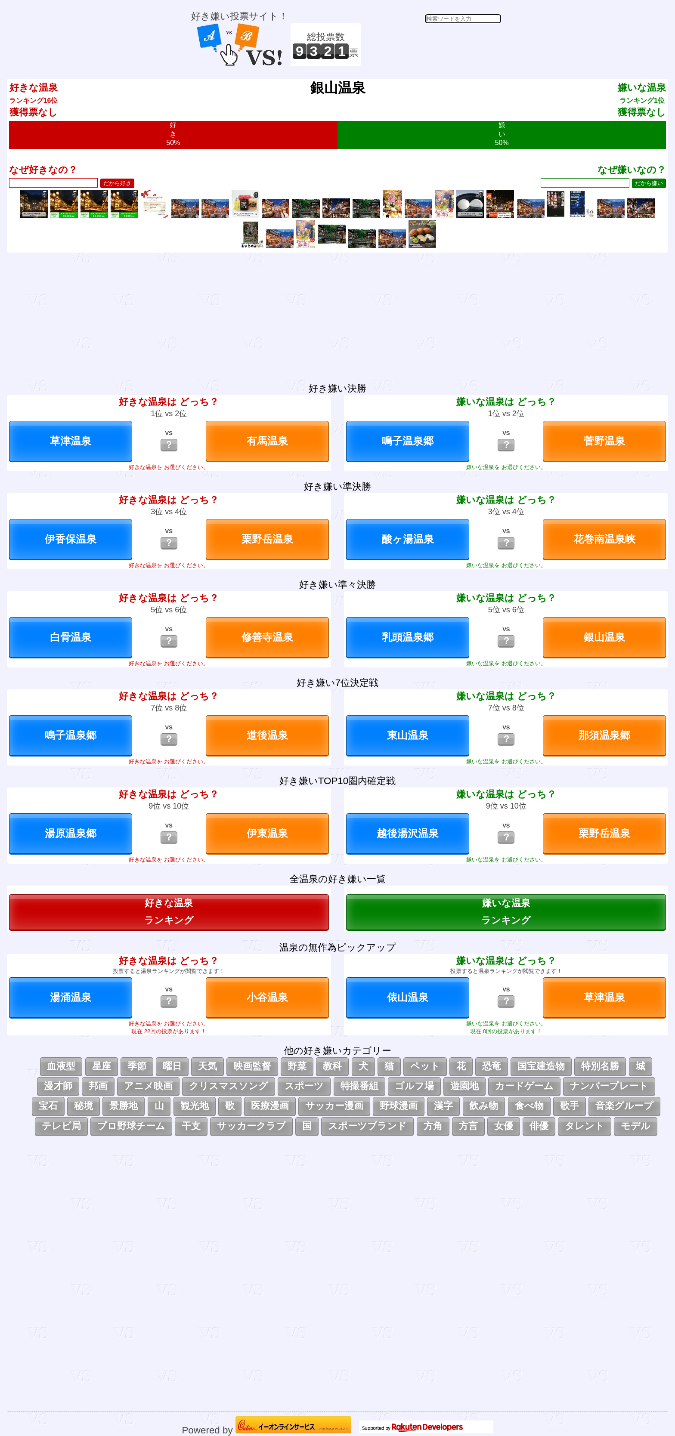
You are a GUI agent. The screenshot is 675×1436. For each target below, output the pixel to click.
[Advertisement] (432, 44)
